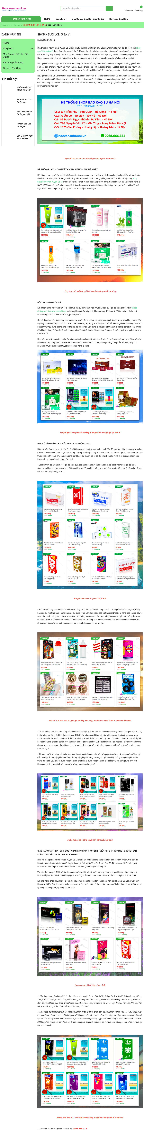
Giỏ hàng (139, 8)
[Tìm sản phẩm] (87, 8)
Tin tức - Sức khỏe (12, 68)
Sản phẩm (60, 19)
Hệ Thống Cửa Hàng (118, 19)
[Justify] (109, 8)
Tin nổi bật (9, 79)
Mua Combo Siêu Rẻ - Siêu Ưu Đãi (88, 19)
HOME (47, 19)
